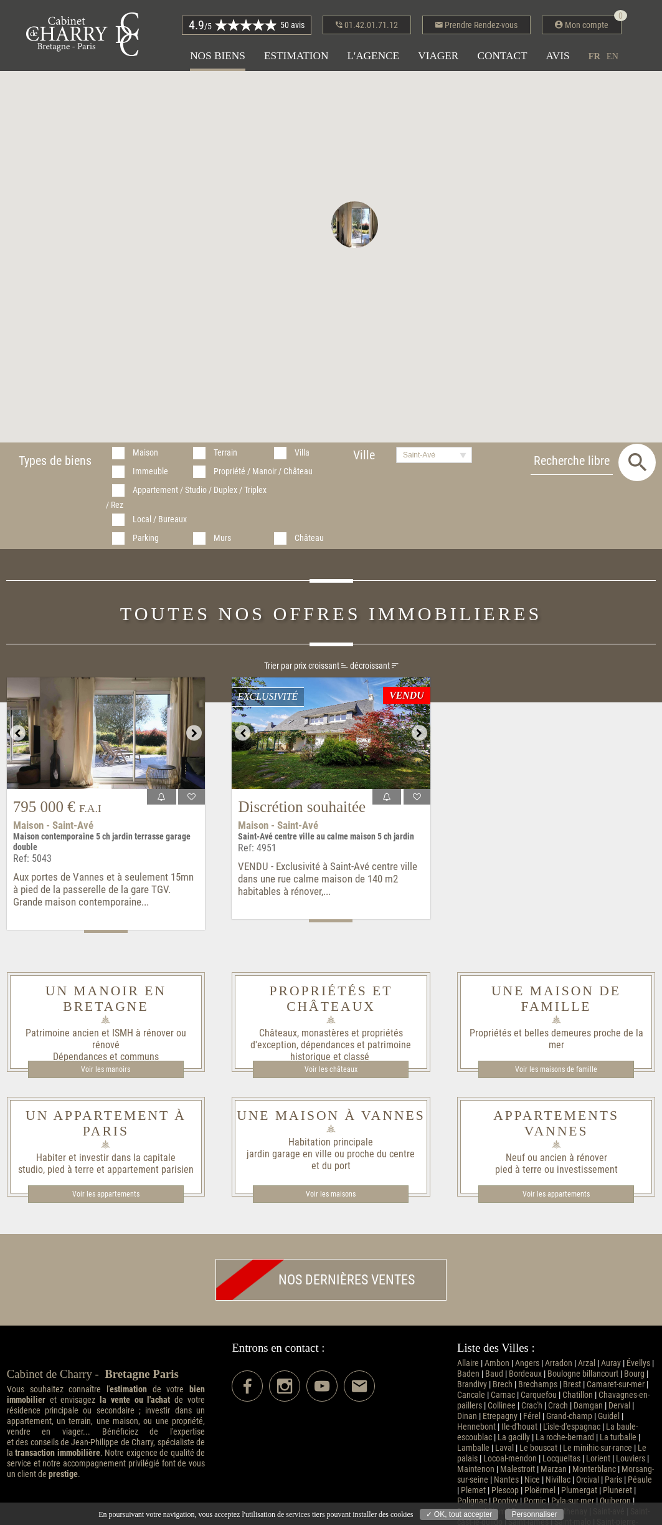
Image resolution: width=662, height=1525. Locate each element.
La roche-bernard (565, 1437)
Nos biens (217, 56)
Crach (558, 1405)
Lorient (598, 1458)
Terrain (225, 452)
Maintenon (475, 1469)
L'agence (373, 56)
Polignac (472, 1501)
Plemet (473, 1490)
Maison (145, 452)
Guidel (609, 1416)
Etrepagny (500, 1416)
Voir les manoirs (105, 1069)
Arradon (558, 1363)
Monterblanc (594, 1469)
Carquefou (539, 1395)
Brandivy (472, 1384)
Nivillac (558, 1480)
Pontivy (505, 1501)
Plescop (505, 1490)
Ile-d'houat (519, 1427)
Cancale (471, 1395)
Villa (302, 452)
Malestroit (517, 1469)
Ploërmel (540, 1490)
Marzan (554, 1469)
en (612, 56)
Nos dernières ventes (315, 1280)
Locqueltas (561, 1458)
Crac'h (531, 1405)
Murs (222, 538)
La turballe (618, 1437)
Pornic (535, 1501)
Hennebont (476, 1427)
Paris (613, 1480)
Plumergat (579, 1490)
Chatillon (577, 1395)
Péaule (640, 1480)
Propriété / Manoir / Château (263, 471)
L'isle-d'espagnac (571, 1427)
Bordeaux (525, 1374)
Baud (494, 1374)
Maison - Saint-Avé (53, 825)
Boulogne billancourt (582, 1374)
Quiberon (615, 1501)
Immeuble (150, 471)
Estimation (296, 56)
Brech (503, 1384)
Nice (532, 1480)
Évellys (638, 1363)
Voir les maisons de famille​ (556, 1069)
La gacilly (514, 1437)
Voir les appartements (105, 1194)
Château (309, 538)
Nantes (506, 1480)
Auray (611, 1363)
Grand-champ (569, 1416)
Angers (527, 1363)
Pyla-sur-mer (572, 1501)
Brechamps (537, 1384)
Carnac (503, 1395)
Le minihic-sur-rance (597, 1448)
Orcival (587, 1480)
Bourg (634, 1374)
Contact (502, 56)
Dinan (467, 1416)
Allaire (468, 1363)
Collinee (502, 1405)
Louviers (630, 1458)
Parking (146, 538)
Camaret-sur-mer (616, 1384)
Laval (504, 1448)
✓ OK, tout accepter (459, 1514)
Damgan (588, 1405)
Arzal (586, 1363)
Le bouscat (538, 1448)
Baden (468, 1374)
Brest (572, 1384)
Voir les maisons (331, 1194)
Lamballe (473, 1448)
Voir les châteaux (331, 1069)
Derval (619, 1405)
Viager (438, 56)
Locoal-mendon (510, 1458)
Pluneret (617, 1490)
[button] (354, 224)
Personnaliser (534, 1514)
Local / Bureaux (160, 519)
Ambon (497, 1363)
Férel (532, 1416)
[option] (106, 733)
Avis (558, 56)
